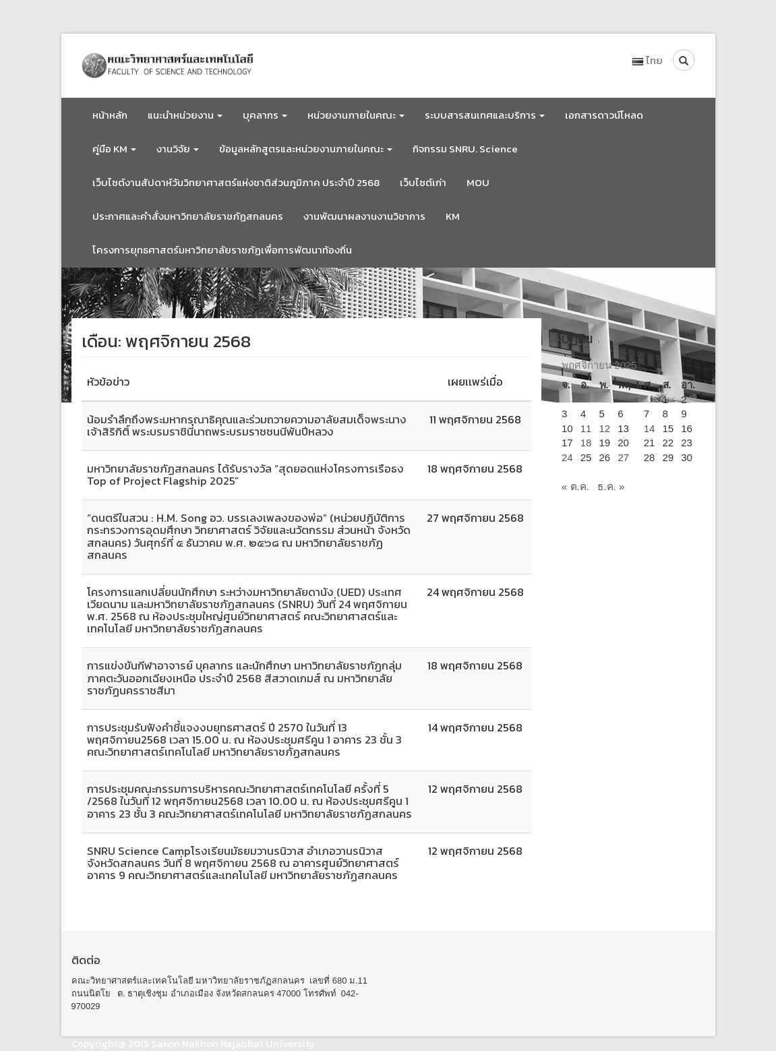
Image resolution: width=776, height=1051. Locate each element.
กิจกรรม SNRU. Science (465, 148)
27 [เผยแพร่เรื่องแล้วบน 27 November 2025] (623, 457)
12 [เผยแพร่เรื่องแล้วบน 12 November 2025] (605, 428)
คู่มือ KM (114, 148)
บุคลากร (265, 115)
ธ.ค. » (610, 486)
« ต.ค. (575, 486)
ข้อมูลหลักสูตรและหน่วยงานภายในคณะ (305, 148)
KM (453, 216)
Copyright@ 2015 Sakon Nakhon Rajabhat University (193, 1043)
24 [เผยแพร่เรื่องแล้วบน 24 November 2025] (567, 457)
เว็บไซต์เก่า (423, 182)
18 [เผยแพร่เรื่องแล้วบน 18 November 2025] (586, 442)
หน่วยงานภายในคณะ (356, 115)
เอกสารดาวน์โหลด (604, 115)
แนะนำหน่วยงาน (185, 115)
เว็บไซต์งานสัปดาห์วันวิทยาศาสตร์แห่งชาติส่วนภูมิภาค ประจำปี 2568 (236, 182)
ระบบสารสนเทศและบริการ (485, 115)
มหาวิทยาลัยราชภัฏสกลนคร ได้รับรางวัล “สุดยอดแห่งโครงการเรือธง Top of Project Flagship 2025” (245, 474)
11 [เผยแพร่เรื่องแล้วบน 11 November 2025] (586, 428)
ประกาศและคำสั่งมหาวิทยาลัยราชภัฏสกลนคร (187, 216)
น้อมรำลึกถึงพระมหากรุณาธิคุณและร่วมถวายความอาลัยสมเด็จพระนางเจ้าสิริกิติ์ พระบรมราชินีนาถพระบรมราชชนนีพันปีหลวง (247, 425)
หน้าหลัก (109, 115)
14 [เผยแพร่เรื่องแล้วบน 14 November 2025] (649, 428)
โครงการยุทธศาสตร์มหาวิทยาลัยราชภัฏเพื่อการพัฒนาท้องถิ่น (222, 250)
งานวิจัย (177, 148)
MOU (478, 182)
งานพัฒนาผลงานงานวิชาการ (364, 216)
